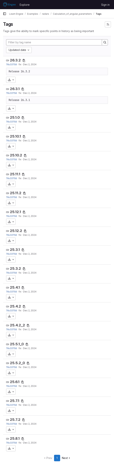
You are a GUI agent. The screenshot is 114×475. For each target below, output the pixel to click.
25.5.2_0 (17, 363)
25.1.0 (15, 117)
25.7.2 (15, 419)
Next (66, 458)
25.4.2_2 (17, 325)
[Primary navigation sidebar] (5, 14)
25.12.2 (16, 231)
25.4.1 (15, 287)
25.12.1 (15, 212)
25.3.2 (15, 268)
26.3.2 (15, 60)
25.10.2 (16, 155)
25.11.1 (15, 174)
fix (20, 64)
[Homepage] (9, 5)
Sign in (105, 4)
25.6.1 (14, 382)
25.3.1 (15, 249)
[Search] (105, 42)
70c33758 (11, 64)
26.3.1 (15, 89)
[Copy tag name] (24, 60)
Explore (25, 4)
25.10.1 (15, 136)
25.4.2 (15, 306)
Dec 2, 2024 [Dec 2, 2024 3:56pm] (29, 64)
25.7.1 (14, 401)
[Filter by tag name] (54, 42)
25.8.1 (15, 438)
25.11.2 (15, 193)
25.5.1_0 (17, 344)
